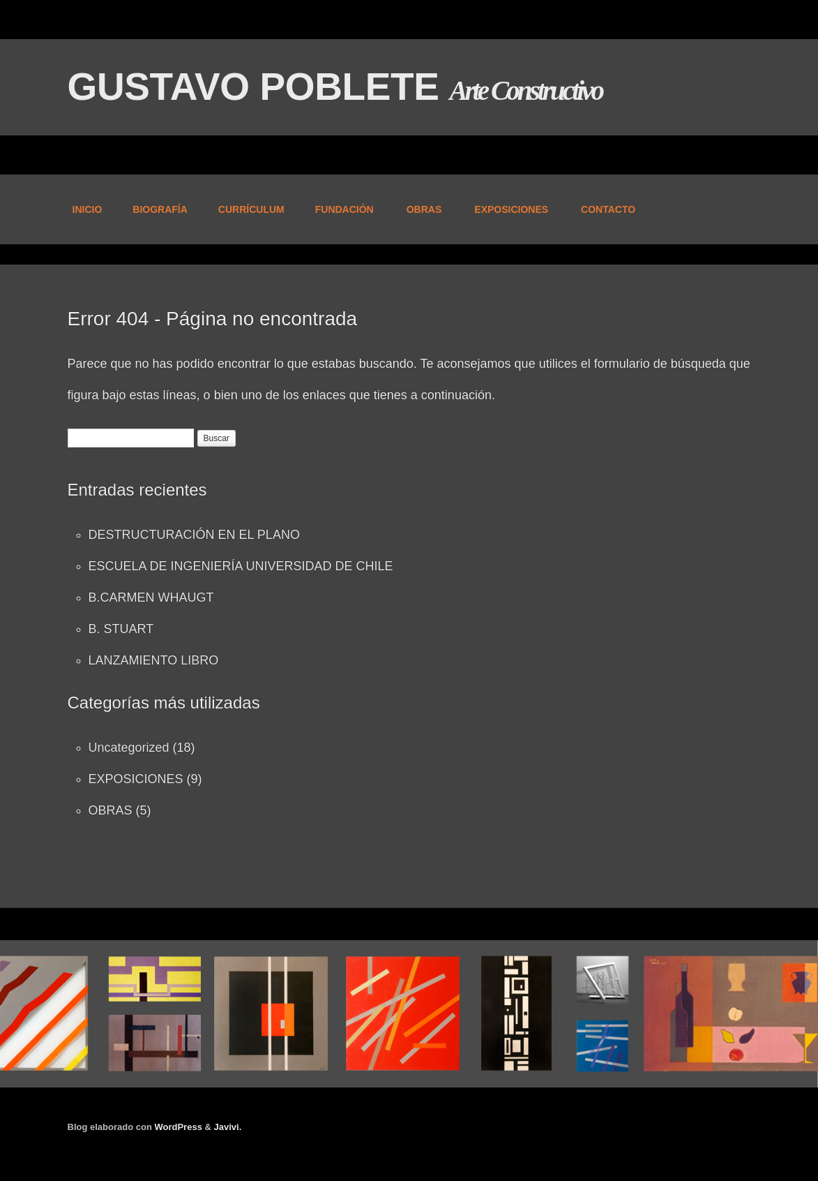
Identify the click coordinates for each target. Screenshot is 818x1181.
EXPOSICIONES (510, 210)
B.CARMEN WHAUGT (151, 597)
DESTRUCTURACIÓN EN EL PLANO (194, 535)
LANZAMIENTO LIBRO (154, 660)
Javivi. (228, 1127)
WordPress (178, 1127)
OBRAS (423, 210)
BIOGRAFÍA (160, 209)
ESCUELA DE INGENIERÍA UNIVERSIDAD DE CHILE (241, 566)
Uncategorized (129, 748)
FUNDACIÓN (343, 210)
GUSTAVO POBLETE (259, 86)
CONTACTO (608, 209)
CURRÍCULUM (251, 209)
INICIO (88, 209)
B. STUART (121, 629)
